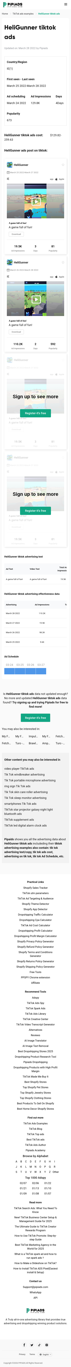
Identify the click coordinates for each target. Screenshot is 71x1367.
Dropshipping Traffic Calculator (35, 914)
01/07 (47, 1193)
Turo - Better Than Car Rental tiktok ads (22, 743)
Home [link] (5, 13)
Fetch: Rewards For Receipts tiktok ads (62, 736)
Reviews (35, 1035)
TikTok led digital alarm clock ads (25, 825)
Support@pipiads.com (35, 1287)
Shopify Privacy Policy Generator (35, 941)
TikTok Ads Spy (35, 1003)
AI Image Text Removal (36, 1046)
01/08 (35, 1193)
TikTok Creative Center (35, 1019)
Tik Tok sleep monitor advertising (25, 798)
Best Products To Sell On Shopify (35, 1103)
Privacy (22, 1354)
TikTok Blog (35, 1128)
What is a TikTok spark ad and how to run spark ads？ (35, 1256)
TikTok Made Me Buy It (35, 1076)
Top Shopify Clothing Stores (35, 1098)
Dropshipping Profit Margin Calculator (35, 936)
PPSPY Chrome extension (35, 977)
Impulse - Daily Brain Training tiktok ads (35, 736)
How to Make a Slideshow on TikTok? (35, 1263)
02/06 (35, 1183)
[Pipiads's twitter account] (31, 1345)
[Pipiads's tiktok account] (39, 1345)
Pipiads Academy (35, 1150)
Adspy (35, 997)
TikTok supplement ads (19, 819)
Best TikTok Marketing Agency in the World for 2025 (35, 1246)
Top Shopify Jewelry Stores (35, 1092)
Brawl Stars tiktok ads (35, 743)
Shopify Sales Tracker (35, 887)
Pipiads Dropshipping (35, 1062)
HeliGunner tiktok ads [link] (49, 13)
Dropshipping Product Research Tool (35, 1056)
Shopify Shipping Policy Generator (35, 966)
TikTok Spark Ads (35, 1008)
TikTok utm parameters (35, 893)
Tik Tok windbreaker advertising (24, 774)
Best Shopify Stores (35, 1081)
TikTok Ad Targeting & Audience (35, 898)
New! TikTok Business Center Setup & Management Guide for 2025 (35, 1219)
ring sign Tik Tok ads (17, 786)
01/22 (47, 1183)
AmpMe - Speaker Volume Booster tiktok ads (49, 743)
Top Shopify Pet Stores (35, 1087)
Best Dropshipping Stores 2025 (35, 1051)
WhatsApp (35, 1292)
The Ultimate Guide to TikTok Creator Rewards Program (35, 1228)
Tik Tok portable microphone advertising (30, 780)
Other (55, 1171)
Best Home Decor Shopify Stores (35, 1108)
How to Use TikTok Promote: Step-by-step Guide (35, 1237)
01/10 (47, 1188)
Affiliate (35, 982)
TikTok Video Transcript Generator (35, 1024)
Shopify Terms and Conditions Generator (35, 954)
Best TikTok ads (35, 1139)
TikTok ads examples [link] (23, 13)
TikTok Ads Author (35, 1144)
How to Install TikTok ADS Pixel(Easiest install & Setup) (35, 1270)
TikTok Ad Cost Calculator (35, 925)
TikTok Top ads (35, 1134)
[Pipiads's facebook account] (24, 1345)
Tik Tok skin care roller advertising (26, 792)
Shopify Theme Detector (35, 903)
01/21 (23, 1188)
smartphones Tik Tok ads (20, 803)
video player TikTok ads (19, 768)
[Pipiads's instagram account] (46, 1345)
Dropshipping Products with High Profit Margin (35, 1069)
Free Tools (35, 972)
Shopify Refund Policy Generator (35, 946)
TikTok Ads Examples (35, 1123)
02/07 (23, 1183)
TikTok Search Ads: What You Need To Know (35, 1210)
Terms (32, 1354)
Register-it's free (35, 413)
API (36, 1297)
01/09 (23, 1193)
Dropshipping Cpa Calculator (35, 920)
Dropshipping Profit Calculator (35, 930)
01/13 (35, 1188)
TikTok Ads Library (35, 1013)
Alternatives (35, 1029)
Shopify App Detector (36, 909)
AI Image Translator (35, 1040)
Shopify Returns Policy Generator (35, 961)
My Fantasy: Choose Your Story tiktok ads (8, 736)
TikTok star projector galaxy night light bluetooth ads (28, 811)
